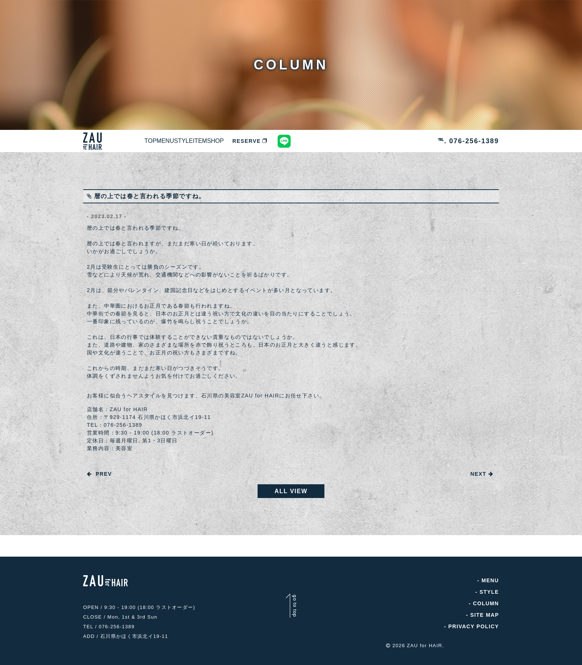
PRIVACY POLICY (473, 628)
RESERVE (332, 141)
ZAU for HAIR (424, 643)
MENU (191, 141)
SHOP (293, 141)
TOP (159, 141)
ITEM (260, 141)
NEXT (481, 474)
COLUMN (486, 605)
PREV (99, 474)
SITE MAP (484, 617)
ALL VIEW (291, 493)
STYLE (226, 141)
